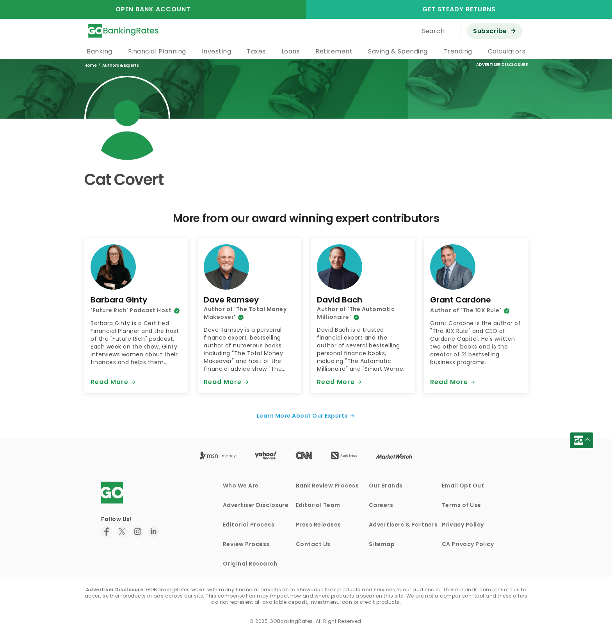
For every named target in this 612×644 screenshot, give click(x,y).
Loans (290, 51)
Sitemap (382, 544)
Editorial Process (249, 524)
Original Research (250, 564)
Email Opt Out (463, 485)
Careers (381, 505)
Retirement (333, 51)
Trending (457, 51)
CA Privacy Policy (468, 544)
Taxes (256, 51)
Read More (109, 381)
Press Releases (318, 524)
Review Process (246, 544)
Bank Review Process (327, 485)
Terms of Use (461, 505)
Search (433, 31)
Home (90, 65)
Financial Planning (157, 51)
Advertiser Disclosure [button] (502, 65)
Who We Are (241, 485)
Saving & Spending (398, 51)
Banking (99, 51)
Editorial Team (318, 505)
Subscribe (490, 31)
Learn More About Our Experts (302, 416)
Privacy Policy (463, 524)
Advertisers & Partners (403, 524)
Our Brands (386, 485)
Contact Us (313, 544)
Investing (216, 51)
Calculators (507, 51)
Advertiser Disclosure (256, 505)
